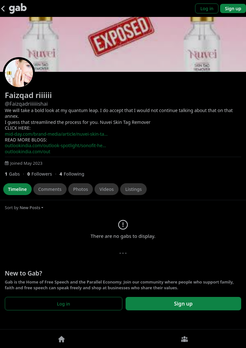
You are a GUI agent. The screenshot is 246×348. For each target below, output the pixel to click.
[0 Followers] (43, 174)
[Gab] (18, 8)
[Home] (61, 338)
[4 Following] (74, 174)
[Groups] (184, 338)
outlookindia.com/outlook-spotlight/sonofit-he (55, 145)
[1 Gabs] (16, 174)
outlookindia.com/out (27, 151)
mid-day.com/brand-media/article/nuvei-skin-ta (56, 134)
